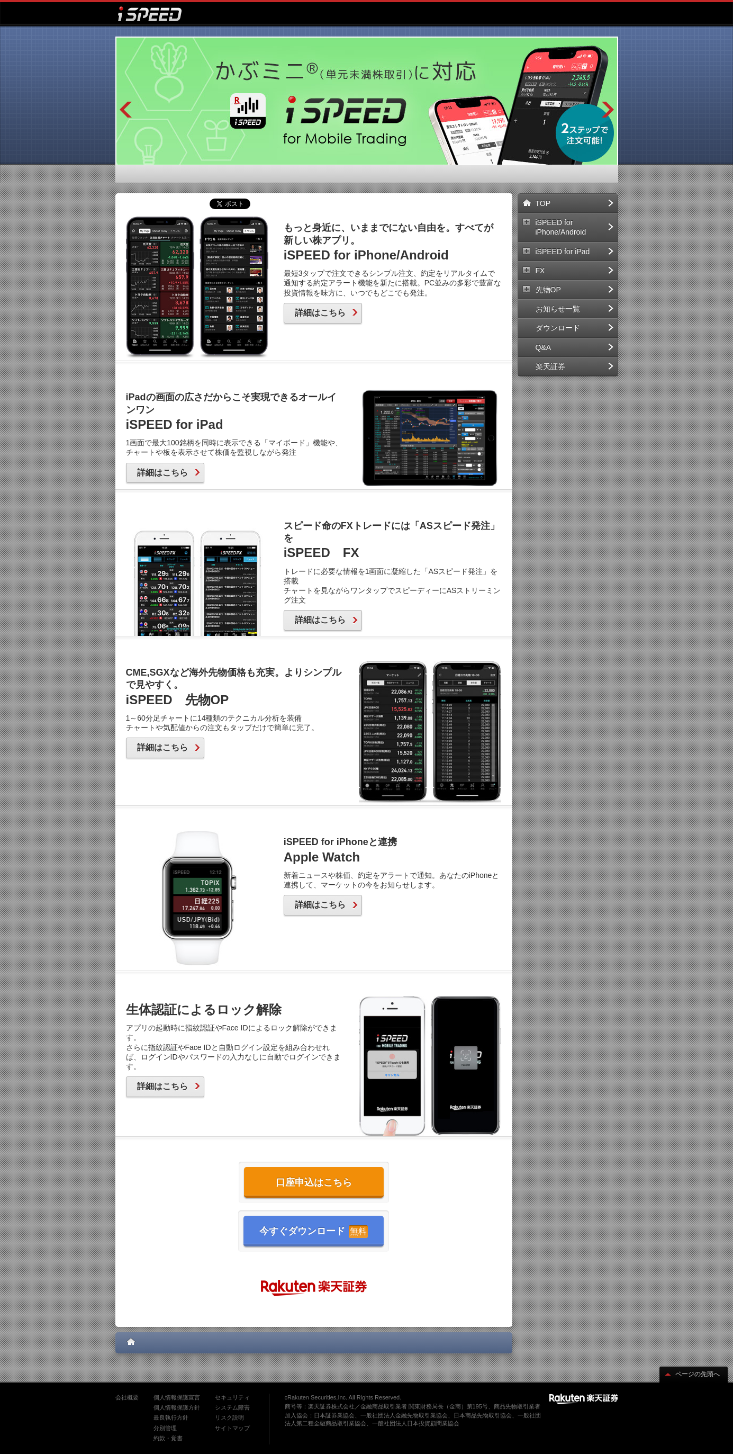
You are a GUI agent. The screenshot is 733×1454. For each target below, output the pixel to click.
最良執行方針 (170, 1417)
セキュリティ (232, 1397)
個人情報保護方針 (176, 1407)
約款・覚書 (168, 1438)
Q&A (574, 347)
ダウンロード (574, 328)
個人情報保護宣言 (176, 1397)
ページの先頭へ (692, 1374)
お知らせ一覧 (574, 308)
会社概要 (127, 1397)
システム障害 (232, 1407)
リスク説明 (229, 1417)
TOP (574, 203)
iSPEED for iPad (574, 251)
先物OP (574, 289)
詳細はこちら (326, 312)
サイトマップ (232, 1428)
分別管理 (165, 1428)
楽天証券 (574, 366)
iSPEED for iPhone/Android (574, 227)
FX (574, 270)
